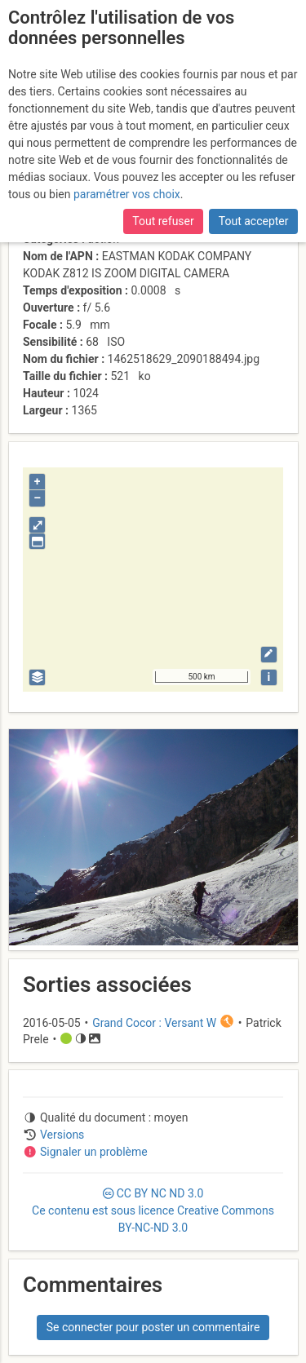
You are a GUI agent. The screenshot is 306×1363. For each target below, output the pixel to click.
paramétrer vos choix (126, 194)
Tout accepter (254, 221)
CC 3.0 (153, 1210)
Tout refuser (162, 221)
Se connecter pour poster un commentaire (153, 1327)
